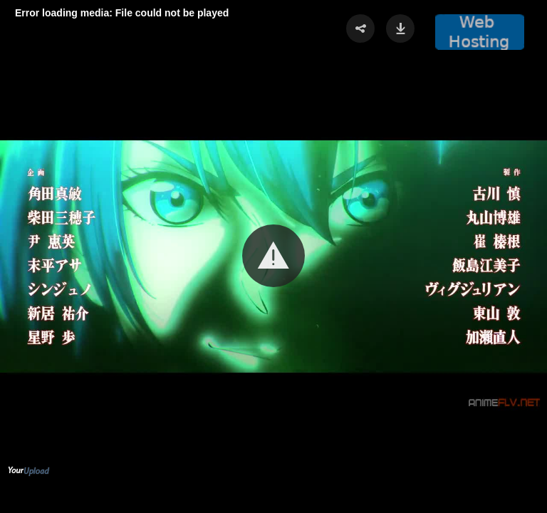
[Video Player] (273, 256)
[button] (273, 255)
